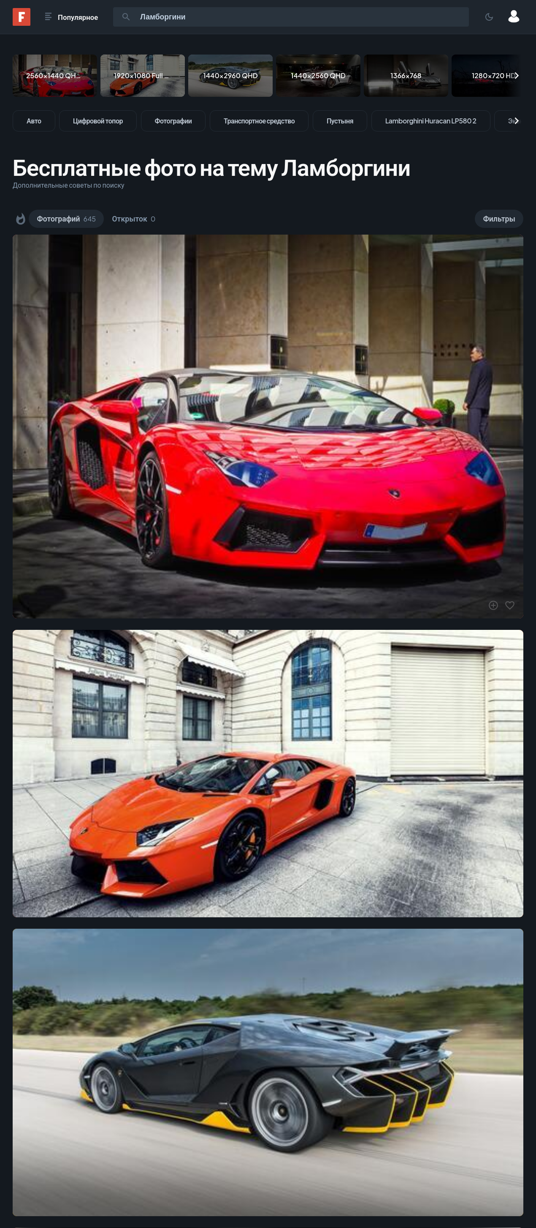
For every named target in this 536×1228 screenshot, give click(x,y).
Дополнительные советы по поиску (69, 185)
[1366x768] (406, 76)
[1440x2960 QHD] (230, 76)
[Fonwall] (21, 23)
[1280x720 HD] (494, 76)
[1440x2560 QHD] (318, 76)
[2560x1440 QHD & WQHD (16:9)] (55, 76)
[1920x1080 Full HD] (142, 76)
